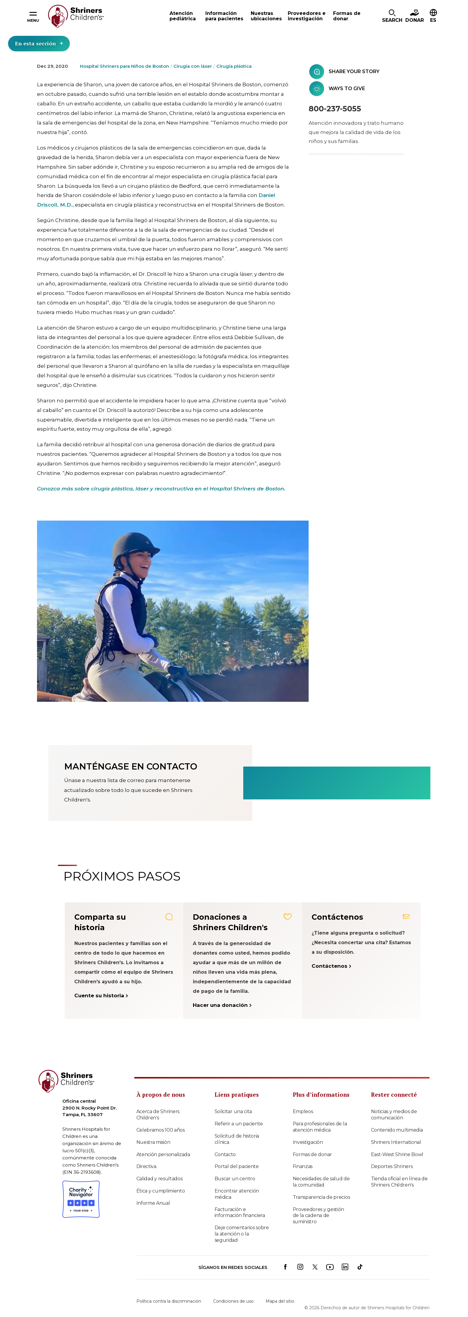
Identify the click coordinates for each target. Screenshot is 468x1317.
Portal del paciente (237, 1166)
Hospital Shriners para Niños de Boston (124, 66)
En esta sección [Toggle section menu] (39, 43)
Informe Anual (153, 1203)
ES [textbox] (433, 20)
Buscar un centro (235, 1178)
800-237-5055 (335, 108)
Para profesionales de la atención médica (320, 1127)
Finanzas (303, 1166)
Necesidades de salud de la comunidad (321, 1182)
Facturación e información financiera (240, 1212)
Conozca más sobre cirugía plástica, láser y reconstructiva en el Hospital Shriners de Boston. (161, 489)
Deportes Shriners (392, 1166)
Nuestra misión (153, 1142)
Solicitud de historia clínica (237, 1139)
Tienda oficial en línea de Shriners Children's (399, 1182)
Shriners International (396, 1142)
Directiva (146, 1166)
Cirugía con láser (192, 66)
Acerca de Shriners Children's (158, 1115)
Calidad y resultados (159, 1178)
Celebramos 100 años (160, 1130)
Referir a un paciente (239, 1124)
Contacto (225, 1154)
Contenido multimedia (397, 1130)
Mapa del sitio (280, 1301)
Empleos (303, 1111)
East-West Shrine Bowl (397, 1154)
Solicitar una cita (233, 1111)
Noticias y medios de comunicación (394, 1115)
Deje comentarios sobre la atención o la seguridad (242, 1234)
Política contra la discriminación (168, 1301)
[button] (392, 16)
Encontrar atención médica (237, 1194)
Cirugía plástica (234, 66)
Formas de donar (312, 1154)
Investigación (308, 1142)
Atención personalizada (163, 1154)
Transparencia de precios (321, 1197)
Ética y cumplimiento (160, 1191)
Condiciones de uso (233, 1301)
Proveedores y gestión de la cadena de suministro (318, 1216)
